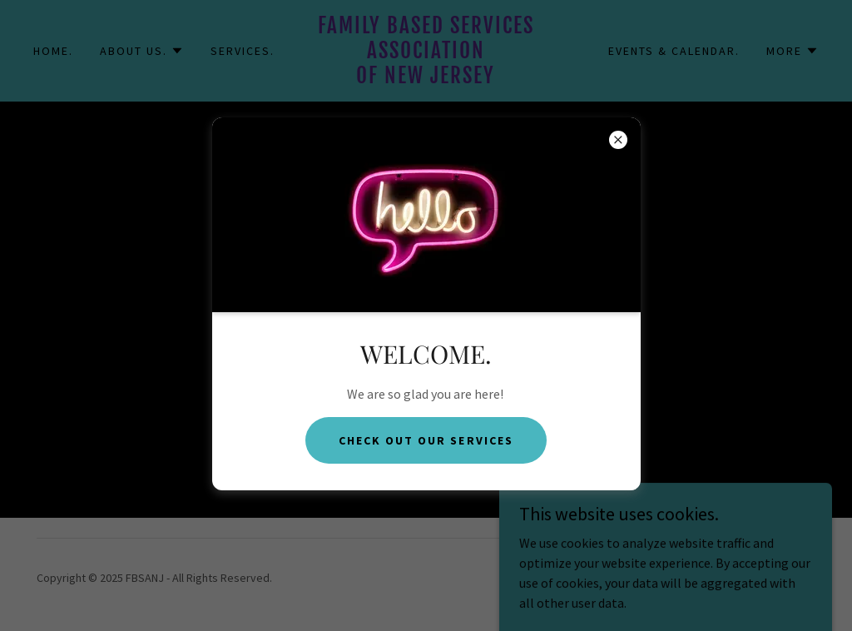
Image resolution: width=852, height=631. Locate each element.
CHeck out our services (426, 440)
